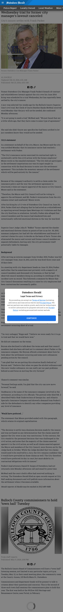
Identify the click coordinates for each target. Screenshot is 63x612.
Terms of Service (38, 300)
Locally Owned (27, 8)
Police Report (10, 8)
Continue (31, 318)
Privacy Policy (45, 303)
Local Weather (46, 8)
